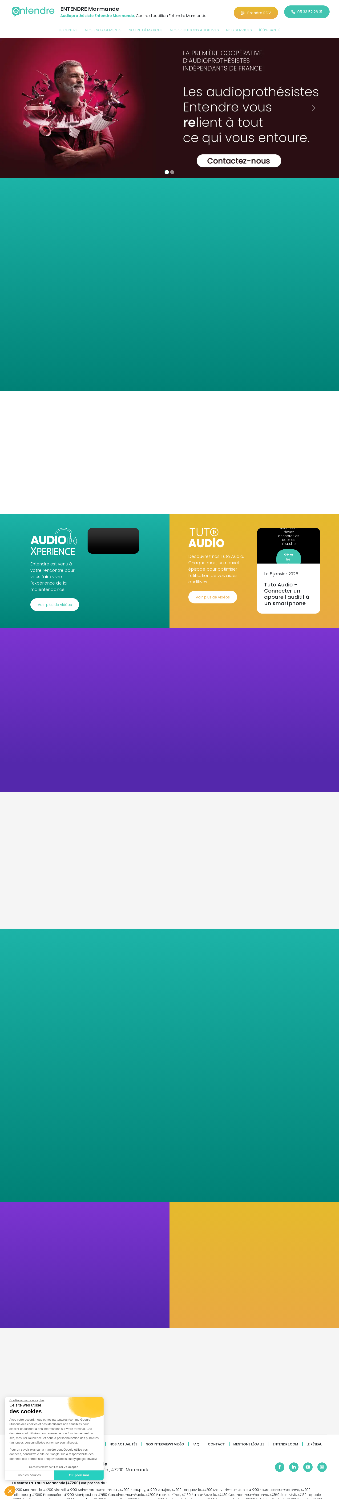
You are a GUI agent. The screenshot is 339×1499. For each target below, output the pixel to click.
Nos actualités (123, 1442)
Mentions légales (248, 1442)
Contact (216, 1442)
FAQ (196, 1442)
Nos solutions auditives (194, 29)
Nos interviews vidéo (165, 1442)
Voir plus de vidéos (55, 602)
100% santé (269, 29)
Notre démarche (146, 29)
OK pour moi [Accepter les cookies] (79, 1475)
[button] (10, 1491)
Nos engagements (103, 29)
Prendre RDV (256, 11)
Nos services (239, 29)
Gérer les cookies (288, 556)
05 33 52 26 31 (306, 11)
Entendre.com (285, 1442)
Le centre (68, 29)
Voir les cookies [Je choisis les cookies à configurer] (29, 1475)
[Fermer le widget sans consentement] (27, 1400)
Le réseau (315, 1442)
